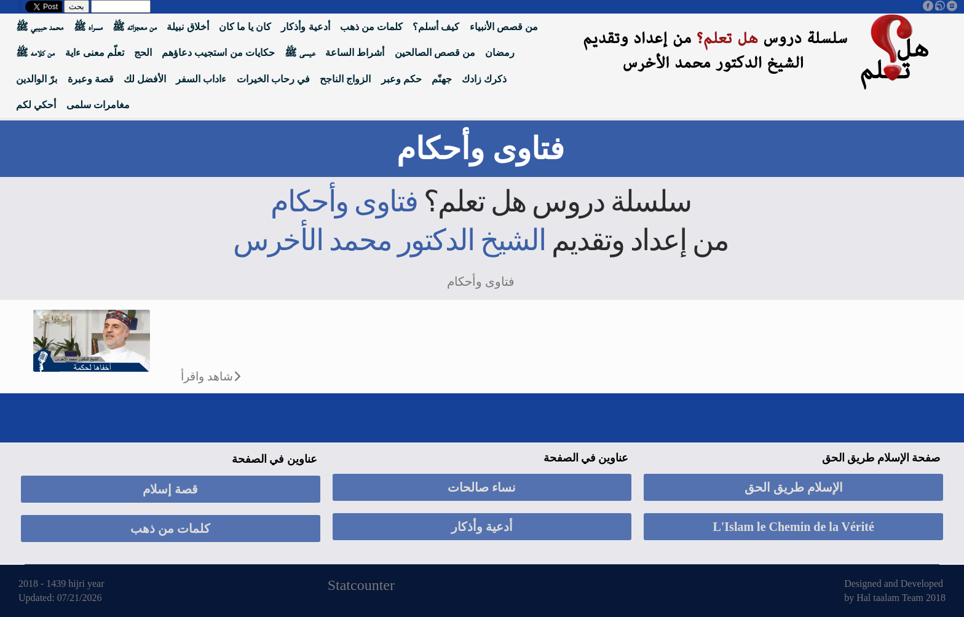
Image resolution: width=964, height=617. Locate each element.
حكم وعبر (401, 79)
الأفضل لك (145, 79)
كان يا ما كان (245, 27)
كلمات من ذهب (371, 27)
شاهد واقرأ (207, 376)
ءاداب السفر (201, 79)
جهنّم (442, 79)
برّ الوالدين (36, 79)
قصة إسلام (170, 489)
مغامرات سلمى (98, 105)
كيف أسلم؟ (436, 27)
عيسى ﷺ (300, 52)
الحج (143, 52)
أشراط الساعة (354, 52)
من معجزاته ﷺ (135, 27)
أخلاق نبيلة (187, 27)
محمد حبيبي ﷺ (39, 27)
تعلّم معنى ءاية (94, 52)
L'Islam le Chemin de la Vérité (793, 526)
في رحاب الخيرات (273, 79)
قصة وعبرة (91, 79)
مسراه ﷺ (88, 27)
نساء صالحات (482, 487)
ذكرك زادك (484, 79)
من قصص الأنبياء (504, 27)
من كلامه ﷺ (35, 52)
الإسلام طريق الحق (794, 487)
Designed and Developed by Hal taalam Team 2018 (895, 590)
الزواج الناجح (345, 79)
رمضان (500, 52)
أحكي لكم (36, 105)
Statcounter (361, 585)
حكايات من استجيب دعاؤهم (218, 52)
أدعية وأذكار (305, 27)
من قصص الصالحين (435, 52)
